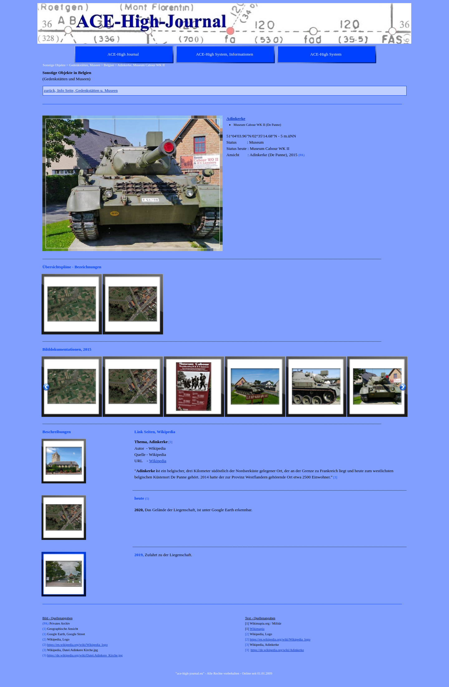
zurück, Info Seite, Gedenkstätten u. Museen (81, 90)
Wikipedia (157, 460)
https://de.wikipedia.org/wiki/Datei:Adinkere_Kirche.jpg (85, 655)
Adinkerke (235, 118)
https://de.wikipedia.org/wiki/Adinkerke (277, 650)
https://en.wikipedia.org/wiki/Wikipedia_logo (77, 644)
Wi (252, 628)
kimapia (259, 628)
